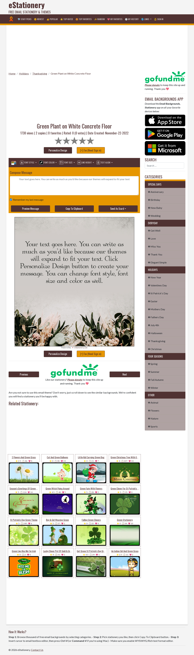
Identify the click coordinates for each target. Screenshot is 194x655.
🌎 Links (145, 19)
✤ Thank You (155, 254)
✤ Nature (153, 418)
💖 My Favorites (114, 19)
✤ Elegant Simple (157, 262)
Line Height (84, 163)
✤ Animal (153, 402)
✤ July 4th (153, 325)
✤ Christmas (155, 349)
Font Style (27, 163)
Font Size (66, 163)
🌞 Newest (39, 19)
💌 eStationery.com (79, 348)
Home (12, 73)
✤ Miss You (154, 246)
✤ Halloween (155, 333)
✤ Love (152, 238)
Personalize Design (58, 150)
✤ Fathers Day (156, 317)
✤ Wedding (154, 215)
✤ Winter (153, 387)
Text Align (104, 163)
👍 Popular (52, 19)
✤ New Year (154, 277)
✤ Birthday (154, 199)
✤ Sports (153, 426)
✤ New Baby (155, 207)
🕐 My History (132, 19)
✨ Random (99, 19)
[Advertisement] (127, 7)
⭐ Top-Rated (66, 19)
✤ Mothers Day (156, 309)
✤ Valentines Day (157, 285)
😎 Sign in (158, 19)
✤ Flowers (153, 410)
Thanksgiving (39, 73)
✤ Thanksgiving (156, 341)
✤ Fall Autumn (156, 379)
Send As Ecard (117, 209)
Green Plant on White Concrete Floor (71, 73)
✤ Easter (153, 301)
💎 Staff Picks (24, 19)
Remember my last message (27, 199)
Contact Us (37, 649)
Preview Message (30, 209)
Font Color (47, 163)
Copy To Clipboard (74, 209)
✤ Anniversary (156, 191)
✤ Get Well (154, 230)
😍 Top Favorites (83, 19)
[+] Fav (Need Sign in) (90, 150)
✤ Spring (153, 363)
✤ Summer (153, 371)
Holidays (24, 73)
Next (124, 374)
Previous (24, 374)
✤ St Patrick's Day (158, 293)
